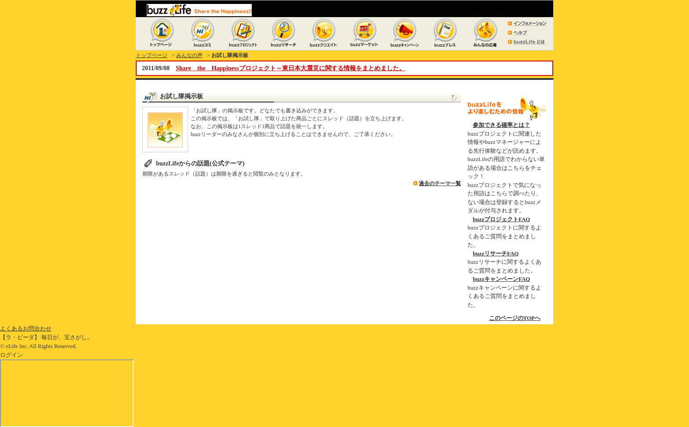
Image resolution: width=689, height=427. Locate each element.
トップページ (151, 55)
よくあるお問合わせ (25, 328)
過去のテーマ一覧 (440, 183)
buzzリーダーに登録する (484, 10)
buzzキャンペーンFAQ (501, 279)
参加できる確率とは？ (501, 125)
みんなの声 (189, 55)
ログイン (534, 10)
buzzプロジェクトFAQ (501, 219)
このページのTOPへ (515, 318)
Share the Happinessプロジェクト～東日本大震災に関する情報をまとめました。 (290, 68)
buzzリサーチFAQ (496, 253)
